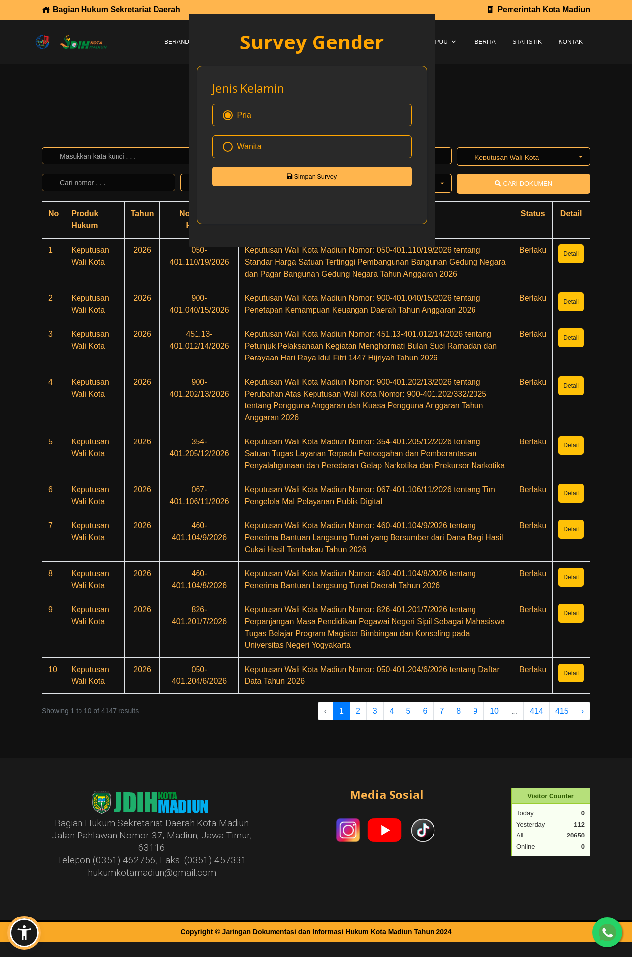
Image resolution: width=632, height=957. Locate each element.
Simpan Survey (312, 176)
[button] (24, 932)
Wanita (242, 147)
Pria (237, 115)
